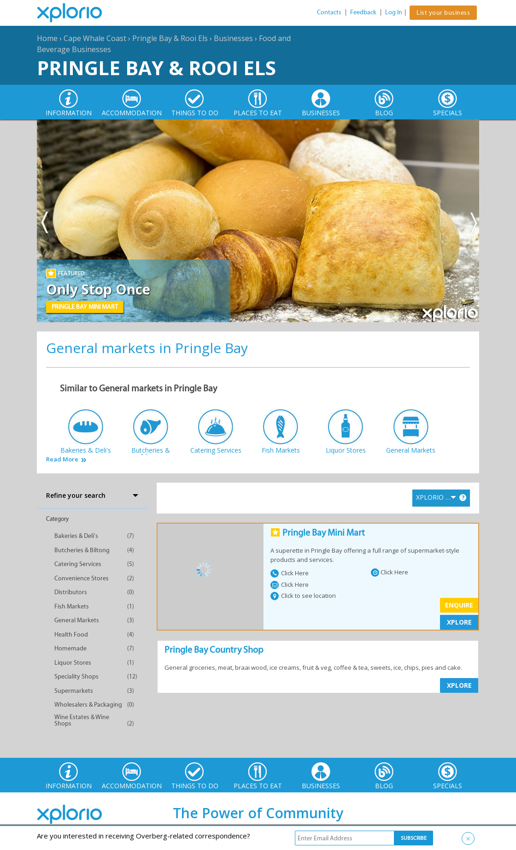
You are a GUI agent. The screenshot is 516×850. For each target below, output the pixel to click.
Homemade (70, 648)
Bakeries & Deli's (76, 536)
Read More (62, 459)
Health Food (71, 634)
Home (47, 38)
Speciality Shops (76, 676)
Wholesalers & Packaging (88, 704)
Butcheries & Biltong (82, 550)
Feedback (363, 12)
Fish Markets (71, 606)
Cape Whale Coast (95, 38)
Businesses (233, 38)
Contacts (329, 12)
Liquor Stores (72, 663)
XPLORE (459, 622)
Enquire (459, 605)
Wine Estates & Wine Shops (81, 720)
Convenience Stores (81, 578)
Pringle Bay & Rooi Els (170, 38)
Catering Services (77, 564)
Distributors (70, 592)
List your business (443, 13)
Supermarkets (73, 691)
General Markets (76, 620)
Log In (393, 12)
